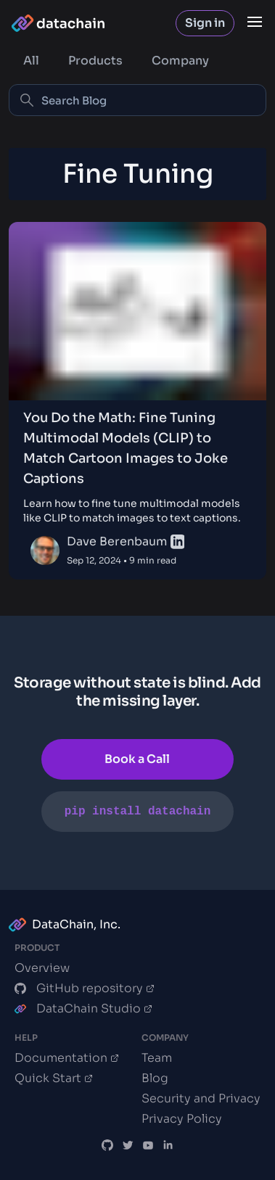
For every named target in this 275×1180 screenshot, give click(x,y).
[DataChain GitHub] (107, 1145)
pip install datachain (138, 811)
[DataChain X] (128, 1145)
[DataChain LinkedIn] (168, 1145)
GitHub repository (85, 988)
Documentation (67, 1058)
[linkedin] (177, 541)
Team (156, 1057)
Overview (42, 967)
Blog (154, 1078)
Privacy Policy (181, 1118)
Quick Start (54, 1078)
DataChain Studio (83, 1009)
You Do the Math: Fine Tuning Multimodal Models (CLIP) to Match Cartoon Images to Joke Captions (125, 448)
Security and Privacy (200, 1098)
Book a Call (137, 759)
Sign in (205, 22)
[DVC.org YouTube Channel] (148, 1145)
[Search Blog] (137, 100)
